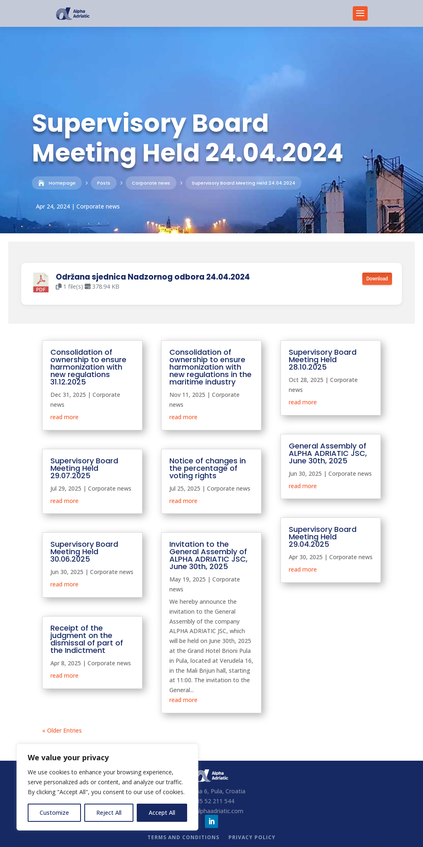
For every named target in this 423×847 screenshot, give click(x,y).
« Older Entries (62, 730)
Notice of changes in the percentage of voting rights (207, 468)
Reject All (108, 812)
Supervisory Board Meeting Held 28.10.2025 (322, 359)
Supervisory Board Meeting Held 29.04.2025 (322, 536)
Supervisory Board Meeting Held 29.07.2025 (84, 468)
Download (377, 279)
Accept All (162, 812)
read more (64, 417)
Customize (54, 812)
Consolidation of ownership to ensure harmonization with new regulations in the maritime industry (210, 367)
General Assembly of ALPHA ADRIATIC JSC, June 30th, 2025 (328, 453)
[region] (107, 787)
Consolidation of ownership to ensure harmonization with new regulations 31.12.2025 (88, 367)
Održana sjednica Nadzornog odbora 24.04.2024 (153, 276)
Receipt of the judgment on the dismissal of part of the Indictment (86, 639)
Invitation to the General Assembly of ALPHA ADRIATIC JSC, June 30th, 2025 (208, 555)
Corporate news (98, 206)
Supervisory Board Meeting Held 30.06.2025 (84, 551)
